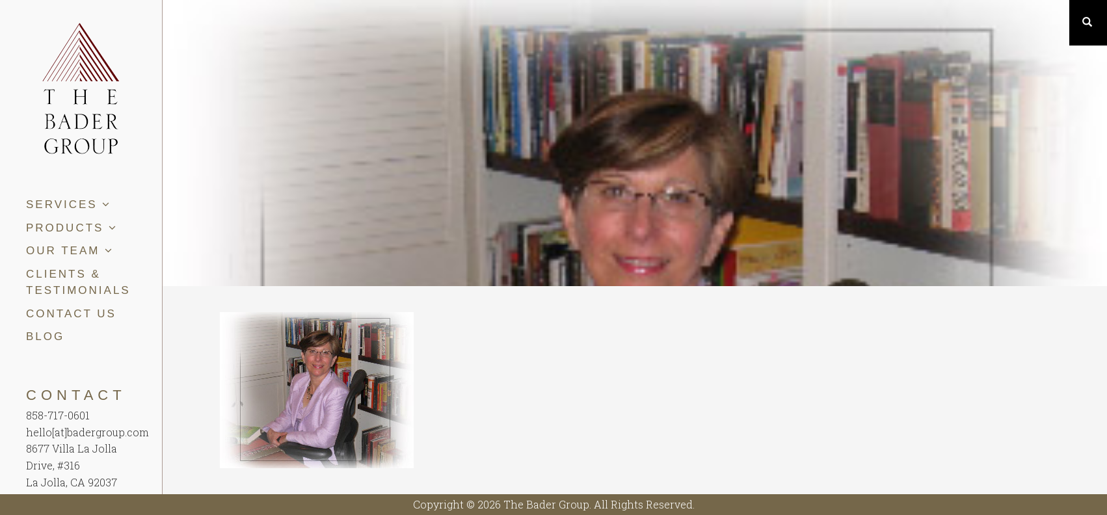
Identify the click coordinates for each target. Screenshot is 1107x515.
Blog (45, 336)
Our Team (70, 250)
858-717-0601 (58, 415)
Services (68, 204)
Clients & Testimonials (78, 282)
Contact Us (71, 314)
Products (72, 228)
